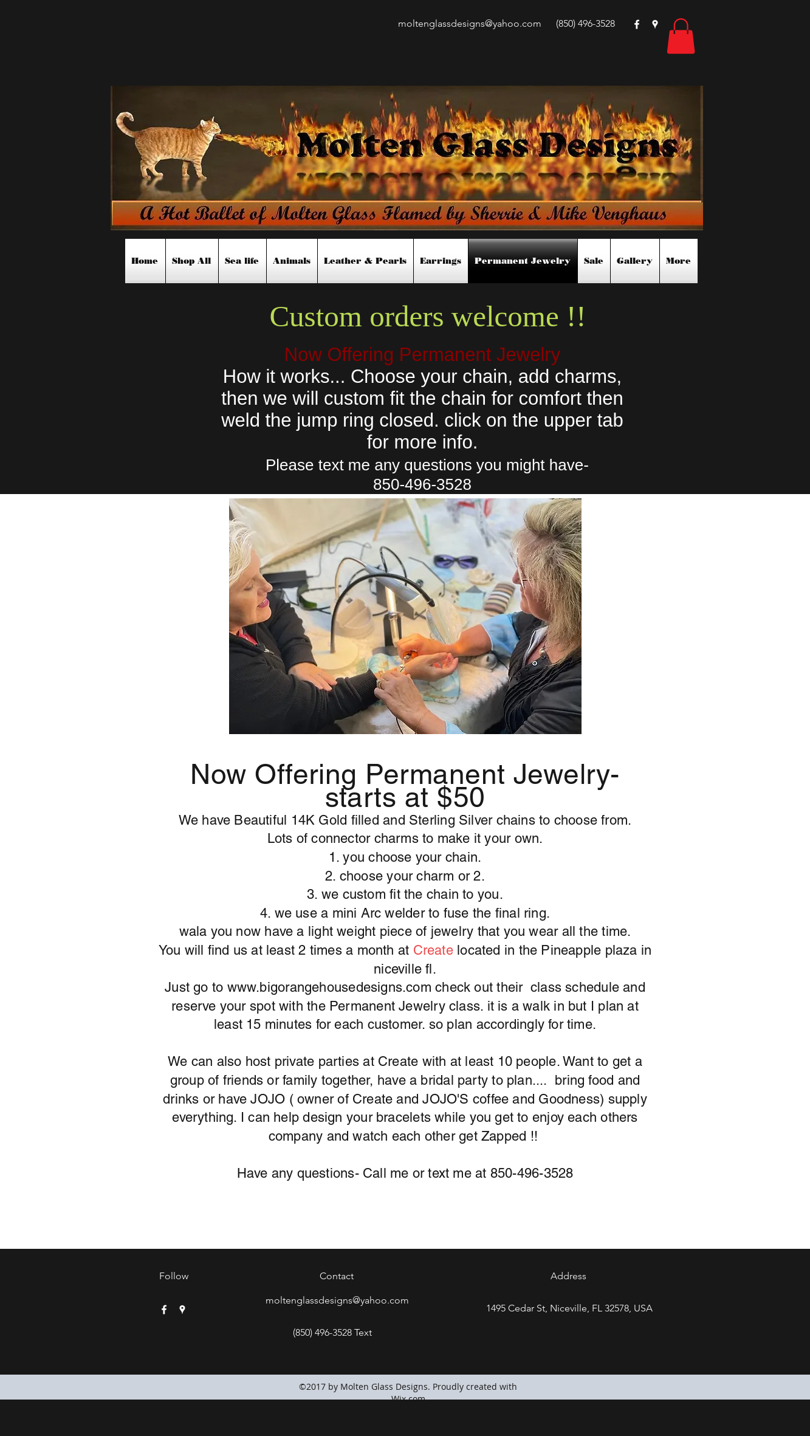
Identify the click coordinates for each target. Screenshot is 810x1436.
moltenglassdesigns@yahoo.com (469, 23)
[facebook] (637, 24)
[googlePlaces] (655, 24)
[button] (681, 36)
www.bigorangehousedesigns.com (329, 987)
